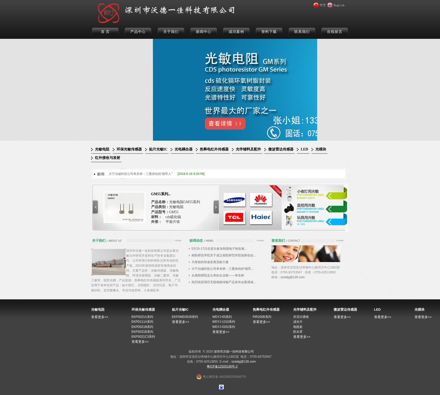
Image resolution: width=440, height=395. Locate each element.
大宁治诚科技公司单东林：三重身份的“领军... (223, 269)
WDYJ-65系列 (222, 317)
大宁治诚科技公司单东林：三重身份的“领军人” (140, 174)
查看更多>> (99, 317)
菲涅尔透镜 (301, 317)
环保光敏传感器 (129, 149)
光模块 (320, 149)
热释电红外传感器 (214, 149)
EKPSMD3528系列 (185, 317)
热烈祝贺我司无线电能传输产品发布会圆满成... (224, 282)
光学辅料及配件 (248, 149)
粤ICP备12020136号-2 (222, 366)
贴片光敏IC (158, 149)
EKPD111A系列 (142, 322)
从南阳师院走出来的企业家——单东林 (218, 275)
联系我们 (302, 32)
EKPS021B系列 (142, 332)
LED (304, 149)
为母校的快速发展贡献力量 (210, 262)
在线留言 (334, 32)
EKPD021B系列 (142, 327)
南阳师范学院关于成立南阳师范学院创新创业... (224, 255)
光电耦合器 (184, 149)
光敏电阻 (102, 149)
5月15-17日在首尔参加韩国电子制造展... (219, 248)
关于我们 (171, 32)
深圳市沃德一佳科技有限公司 (234, 351)
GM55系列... (161, 194)
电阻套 (298, 327)
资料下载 (269, 32)
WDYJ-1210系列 (223, 322)
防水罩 (298, 332)
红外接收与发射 (107, 158)
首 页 (105, 32)
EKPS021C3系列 (143, 336)
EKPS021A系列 (142, 317)
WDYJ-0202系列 (223, 327)
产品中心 (138, 32)
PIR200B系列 (262, 317)
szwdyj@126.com (293, 277)
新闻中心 (203, 32)
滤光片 (298, 322)
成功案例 (236, 32)
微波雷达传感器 (281, 149)
